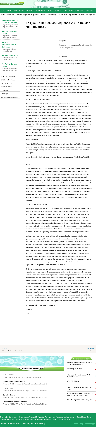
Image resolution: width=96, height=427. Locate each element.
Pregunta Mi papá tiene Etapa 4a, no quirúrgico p (9, 70)
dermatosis (79, 10)
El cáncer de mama (8, 80)
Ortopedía (89, 10)
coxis (92, 351)
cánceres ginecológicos (9, 97)
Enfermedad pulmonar (44, 417)
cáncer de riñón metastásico (13, 351)
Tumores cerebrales (8, 76)
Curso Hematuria (9, 375)
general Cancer (45, 15)
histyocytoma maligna (10, 55)
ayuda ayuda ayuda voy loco (14, 381)
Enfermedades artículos (27, 417)
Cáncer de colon (7, 83)
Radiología (5, 94)
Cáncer (50, 10)
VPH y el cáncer (73, 381)
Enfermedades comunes (38, 419)
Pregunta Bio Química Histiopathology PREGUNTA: (9, 51)
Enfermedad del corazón (8, 417)
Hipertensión (68, 10)
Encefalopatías (40, 10)
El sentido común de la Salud (18, 419)
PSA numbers (8, 388)
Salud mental (86, 417)
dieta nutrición (6, 10)
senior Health (52, 419)
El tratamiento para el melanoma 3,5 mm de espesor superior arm (80, 394)
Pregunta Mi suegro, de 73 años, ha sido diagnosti (9, 59)
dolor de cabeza (9, 395)
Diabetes (3, 419)
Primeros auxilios (64, 419)
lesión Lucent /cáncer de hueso (15, 401)
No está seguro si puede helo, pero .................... (79, 401)
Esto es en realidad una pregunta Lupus (79, 388)
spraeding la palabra (74, 369)
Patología (4, 90)
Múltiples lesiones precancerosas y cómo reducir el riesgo (79, 363)
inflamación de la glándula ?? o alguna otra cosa (78, 376)
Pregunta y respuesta (30, 15)
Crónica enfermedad (7, 15)
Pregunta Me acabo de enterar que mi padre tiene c (9, 37)
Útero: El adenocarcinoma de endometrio (9, 44)
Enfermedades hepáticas (23, 10)
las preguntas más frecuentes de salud (67, 417)
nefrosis (58, 10)
